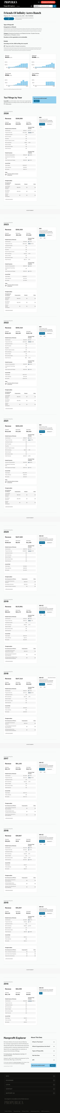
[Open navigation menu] (39, 2)
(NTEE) (18, 35)
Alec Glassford (16, 1054)
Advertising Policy (35, 1111)
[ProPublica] (11, 2)
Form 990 (6, 101)
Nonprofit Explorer (9, 6)
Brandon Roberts (8, 1055)
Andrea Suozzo (8, 1054)
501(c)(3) (14, 27)
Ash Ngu (22, 1054)
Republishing (17, 1111)
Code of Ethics (8, 1111)
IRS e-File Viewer (17, 1062)
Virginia (18, 6)
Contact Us (36, 101)
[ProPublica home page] (14, 1102)
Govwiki (22, 1063)
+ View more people (9, 199)
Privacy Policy (25, 1111)
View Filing (42, 124)
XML (41, 127)
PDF (41, 238)
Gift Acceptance (45, 1111)
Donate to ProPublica (48, 2)
